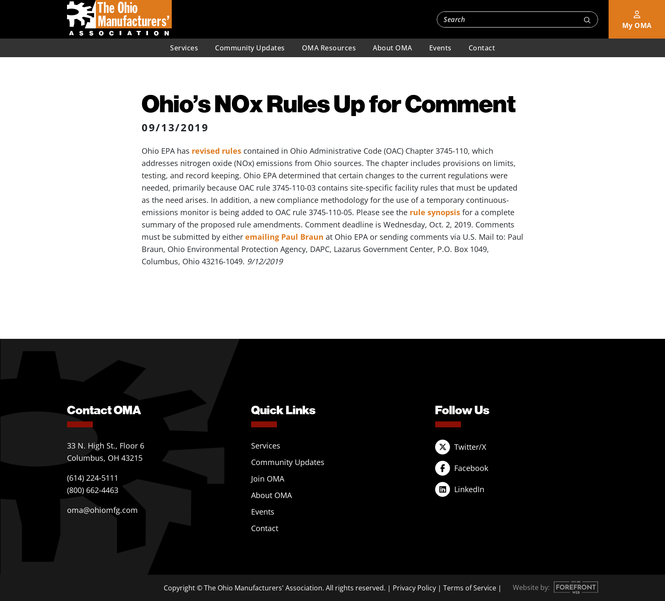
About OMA (392, 48)
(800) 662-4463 (92, 490)
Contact (482, 48)
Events (440, 48)
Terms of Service (469, 588)
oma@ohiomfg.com (102, 510)
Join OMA (267, 479)
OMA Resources (329, 48)
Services (184, 48)
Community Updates (250, 48)
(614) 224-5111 (92, 478)
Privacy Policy (414, 588)
